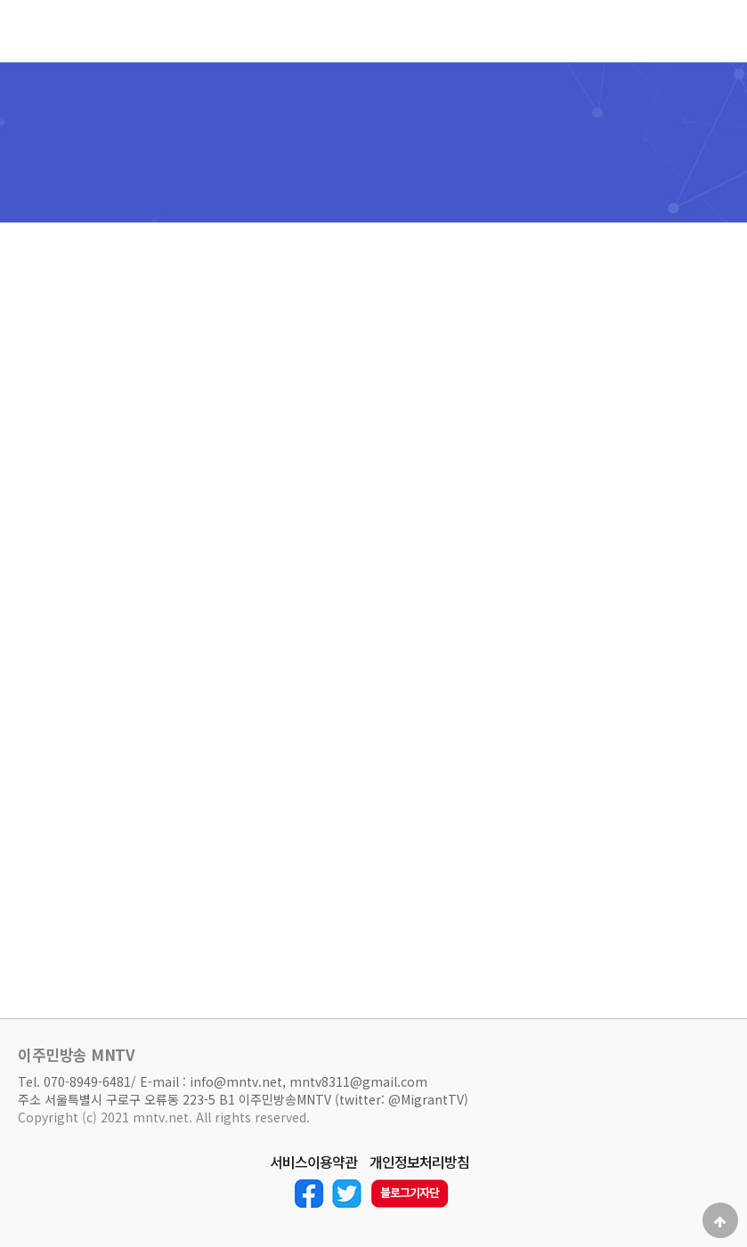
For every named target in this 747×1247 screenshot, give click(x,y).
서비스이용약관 (313, 1162)
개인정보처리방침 (419, 1162)
